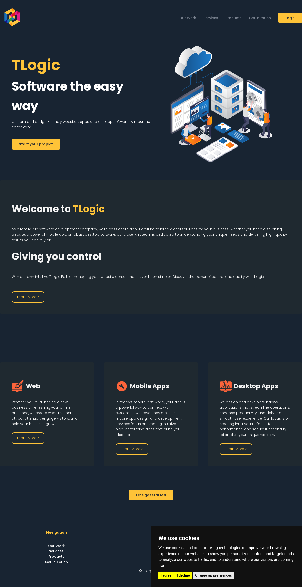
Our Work (187, 17)
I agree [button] (166, 575)
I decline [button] (183, 575)
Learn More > (28, 296)
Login (290, 17)
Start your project (36, 144)
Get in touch (260, 17)
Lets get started (151, 495)
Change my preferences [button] (213, 575)
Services (210, 17)
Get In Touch (56, 562)
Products (233, 17)
